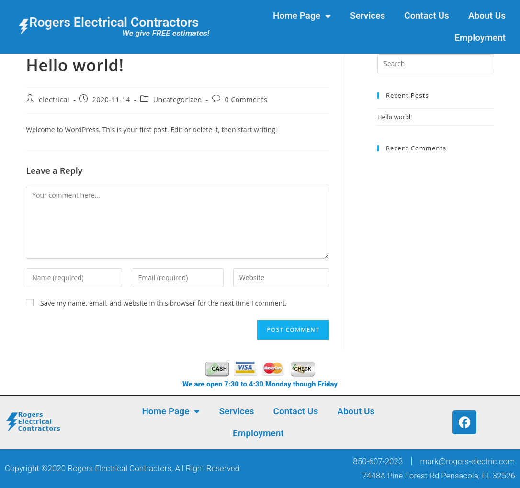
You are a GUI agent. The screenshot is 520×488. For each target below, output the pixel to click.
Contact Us (426, 15)
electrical (54, 99)
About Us (487, 15)
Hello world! (394, 117)
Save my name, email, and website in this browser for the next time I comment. (163, 302)
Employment (480, 37)
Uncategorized (177, 99)
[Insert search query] (435, 63)
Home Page (302, 16)
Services (367, 15)
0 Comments (246, 99)
